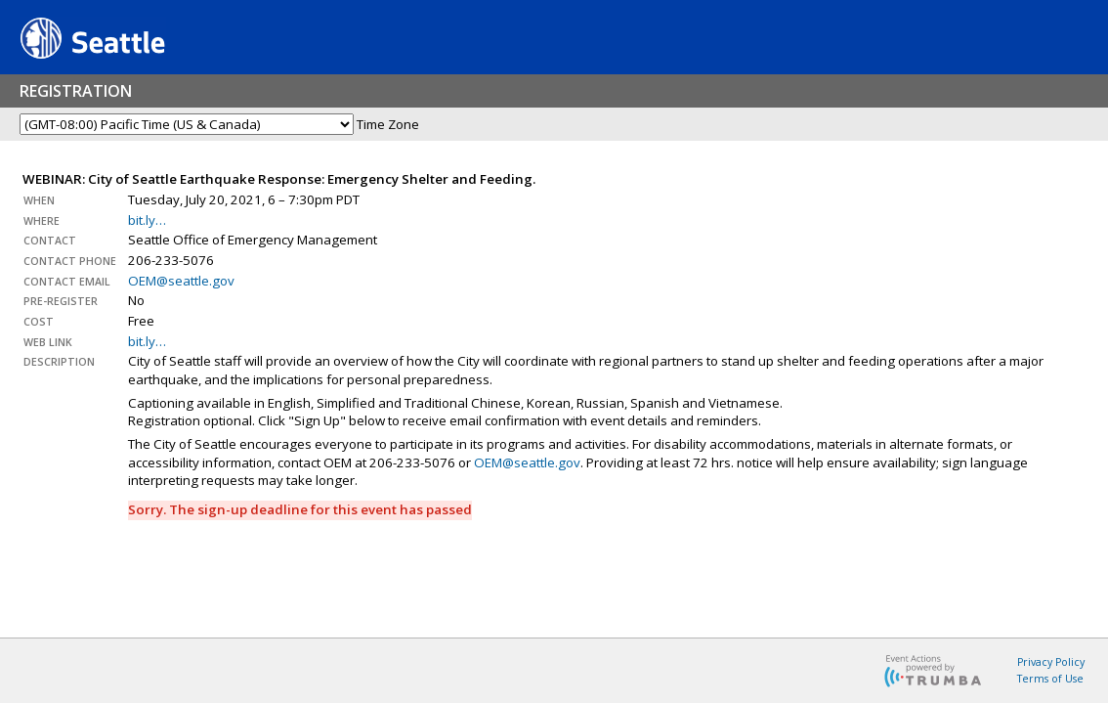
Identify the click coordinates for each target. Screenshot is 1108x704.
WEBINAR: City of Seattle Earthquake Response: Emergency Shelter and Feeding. (278, 179)
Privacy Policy (1051, 662)
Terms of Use (1050, 678)
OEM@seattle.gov (181, 280)
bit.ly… (147, 220)
